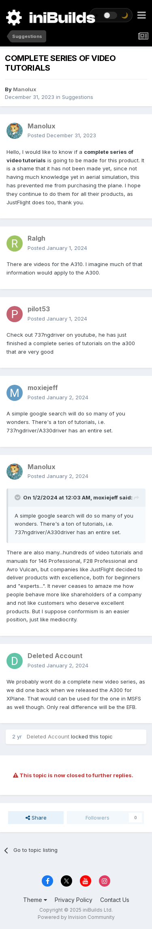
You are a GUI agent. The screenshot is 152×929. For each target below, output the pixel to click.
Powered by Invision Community (76, 917)
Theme (35, 899)
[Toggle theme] (111, 15)
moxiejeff (105, 497)
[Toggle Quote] (18, 497)
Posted (62, 135)
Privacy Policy (73, 899)
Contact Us (114, 899)
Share (36, 818)
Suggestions (77, 97)
